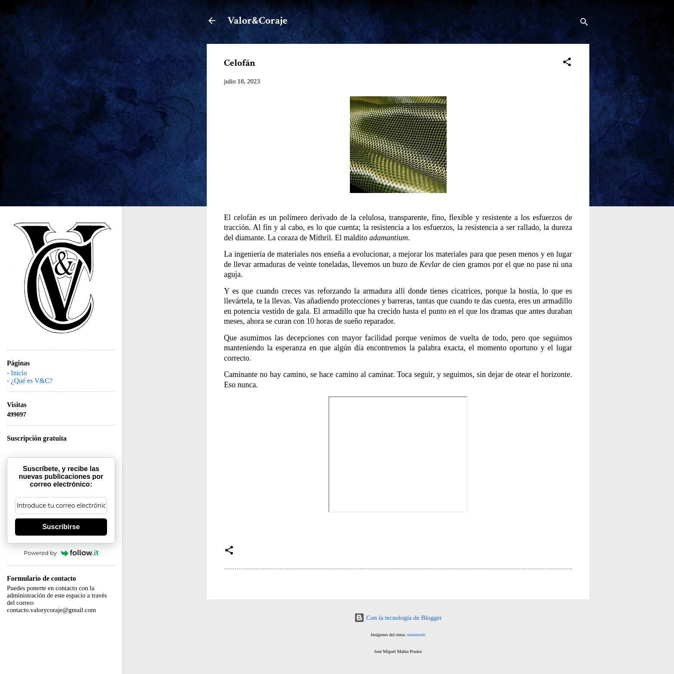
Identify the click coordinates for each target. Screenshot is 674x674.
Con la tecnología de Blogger (398, 617)
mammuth (416, 634)
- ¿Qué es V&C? (29, 380)
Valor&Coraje (257, 20)
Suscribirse (61, 526)
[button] (567, 63)
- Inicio (17, 373)
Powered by (61, 552)
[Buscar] (584, 23)
